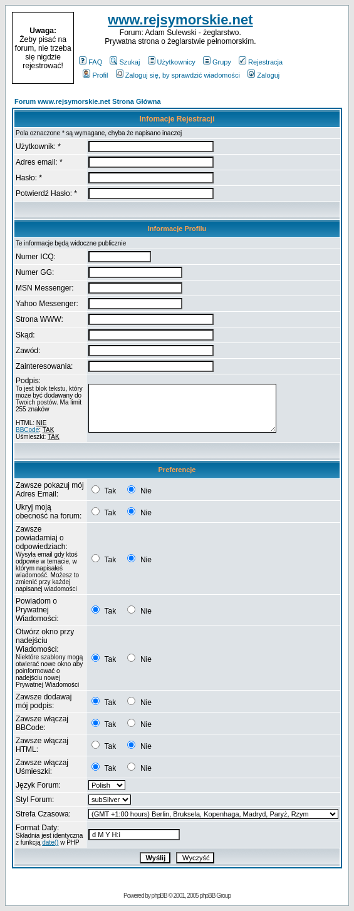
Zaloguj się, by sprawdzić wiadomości (178, 75)
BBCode (27, 429)
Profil (95, 75)
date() (50, 842)
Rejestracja (261, 62)
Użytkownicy (171, 62)
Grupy (217, 62)
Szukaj (125, 62)
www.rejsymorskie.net (180, 20)
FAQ (90, 62)
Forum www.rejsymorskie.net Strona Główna (87, 101)
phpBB (159, 895)
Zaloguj (263, 75)
